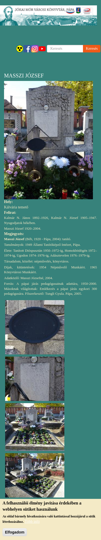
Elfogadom (14, 532)
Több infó (32, 522)
